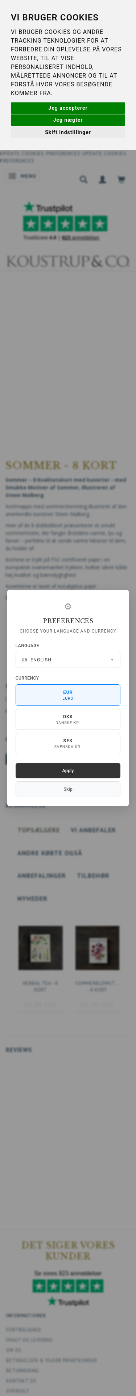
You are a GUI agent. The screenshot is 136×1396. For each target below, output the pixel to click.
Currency (27, 678)
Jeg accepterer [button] (67, 108)
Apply (68, 770)
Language (27, 645)
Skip (67, 789)
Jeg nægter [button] (68, 120)
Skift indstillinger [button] (68, 132)
